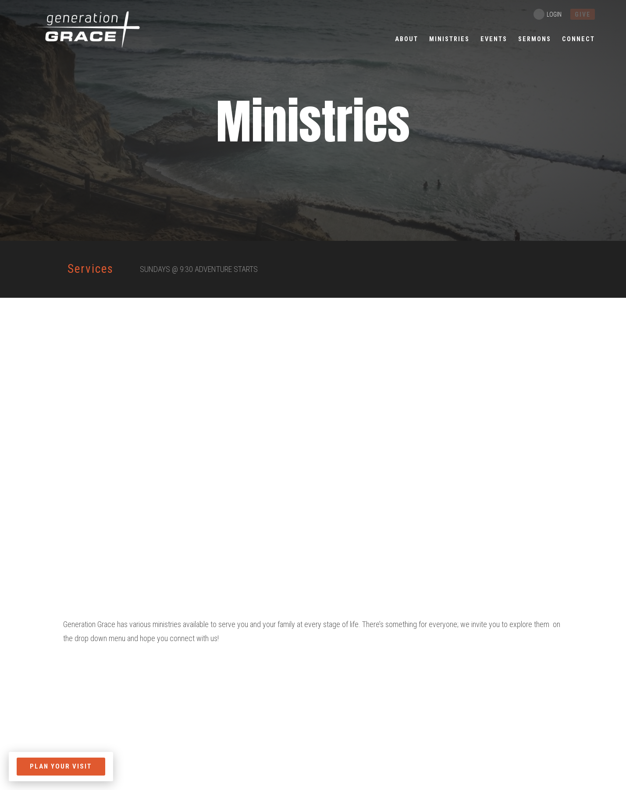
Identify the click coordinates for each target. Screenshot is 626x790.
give (582, 14)
